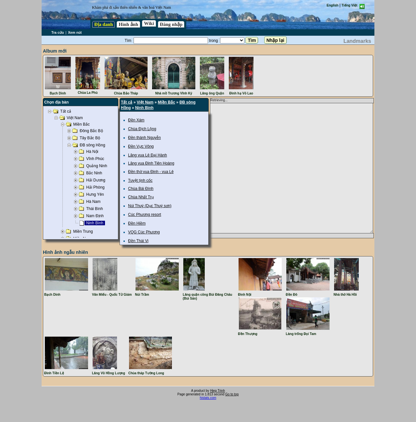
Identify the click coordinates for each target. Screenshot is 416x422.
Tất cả (126, 102)
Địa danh (103, 24)
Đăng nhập (171, 24)
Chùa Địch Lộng (142, 129)
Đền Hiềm (137, 223)
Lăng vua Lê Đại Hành (147, 155)
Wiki (149, 23)
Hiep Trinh (217, 390)
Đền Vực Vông (141, 146)
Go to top (232, 394)
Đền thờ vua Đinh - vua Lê (151, 171)
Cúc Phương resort (144, 214)
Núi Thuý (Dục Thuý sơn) (150, 206)
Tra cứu (57, 32)
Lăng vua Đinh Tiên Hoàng (151, 163)
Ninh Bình (144, 108)
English (332, 5)
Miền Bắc (166, 102)
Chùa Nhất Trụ (141, 197)
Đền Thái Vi (138, 241)
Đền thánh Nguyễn (144, 137)
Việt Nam (145, 102)
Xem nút (75, 32)
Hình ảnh (128, 24)
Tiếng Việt (349, 5)
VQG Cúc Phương (144, 232)
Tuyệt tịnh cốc (140, 180)
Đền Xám (136, 120)
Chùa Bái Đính (140, 188)
